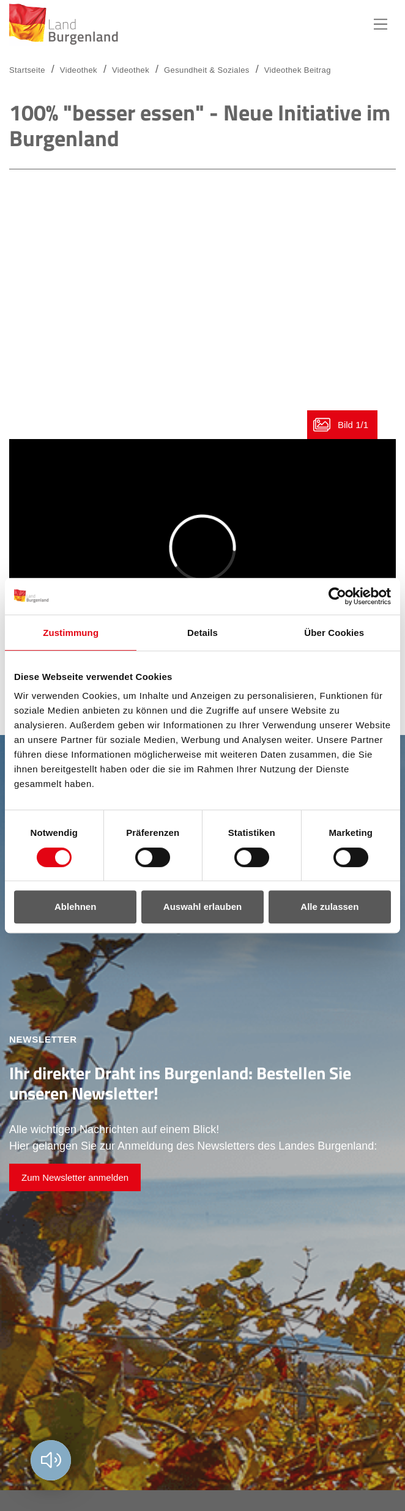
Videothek (130, 70)
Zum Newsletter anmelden (74, 1177)
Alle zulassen (329, 906)
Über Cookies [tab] (334, 632)
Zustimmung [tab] (70, 632)
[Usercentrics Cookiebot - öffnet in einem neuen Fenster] (337, 596)
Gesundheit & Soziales (207, 70)
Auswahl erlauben (202, 906)
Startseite (27, 70)
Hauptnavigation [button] (380, 24)
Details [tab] (202, 632)
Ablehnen (75, 906)
